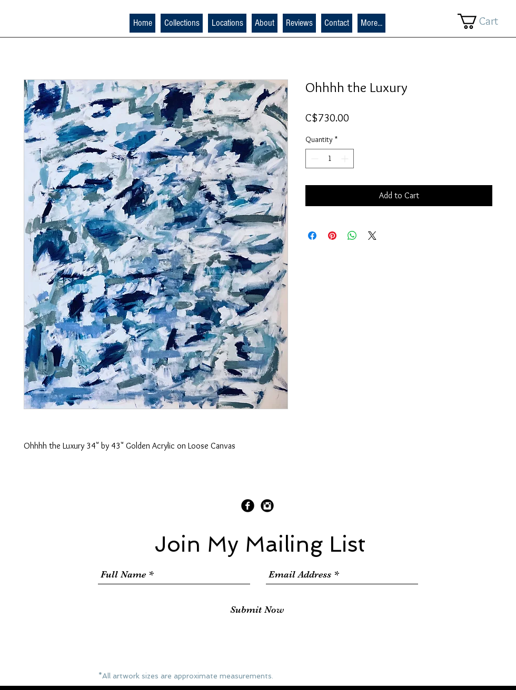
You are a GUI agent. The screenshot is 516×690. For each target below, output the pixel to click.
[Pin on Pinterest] (332, 235)
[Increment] (345, 158)
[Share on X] (372, 235)
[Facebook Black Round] (247, 505)
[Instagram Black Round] (267, 505)
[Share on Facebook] (312, 235)
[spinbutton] (329, 158)
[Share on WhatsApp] (352, 235)
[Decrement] (313, 158)
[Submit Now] (257, 609)
